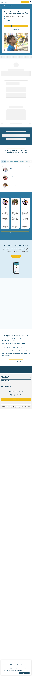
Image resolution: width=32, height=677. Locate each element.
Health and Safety (24, 161)
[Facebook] (11, 395)
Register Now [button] (16, 29)
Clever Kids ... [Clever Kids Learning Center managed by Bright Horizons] (11, 5)
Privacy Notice (25, 406)
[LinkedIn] (14, 395)
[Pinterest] (21, 395)
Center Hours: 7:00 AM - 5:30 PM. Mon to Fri (15, 16)
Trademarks (21, 407)
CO (1, 5)
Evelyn (5, 207)
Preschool (11, 184)
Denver (5, 5)
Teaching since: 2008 (15, 227)
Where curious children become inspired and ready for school (18, 186)
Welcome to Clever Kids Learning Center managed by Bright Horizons (16, 12)
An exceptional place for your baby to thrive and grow (18, 170)
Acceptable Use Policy (15, 407)
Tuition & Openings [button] (16, 26)
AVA (15, 207)
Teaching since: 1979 (25, 227)
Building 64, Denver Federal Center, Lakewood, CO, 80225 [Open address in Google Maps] (16, 20)
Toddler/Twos (12, 176)
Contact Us (25, 1)
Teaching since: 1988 (5, 227)
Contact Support (16, 403)
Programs (4, 161)
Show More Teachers (15, 232)
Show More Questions (16, 361)
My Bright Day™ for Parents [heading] (16, 245)
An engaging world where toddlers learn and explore (17, 178)
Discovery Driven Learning (13, 161)
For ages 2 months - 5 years (16, 155)
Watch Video (16, 256)
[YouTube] (17, 395)
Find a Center (16, 399)
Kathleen (25, 207)
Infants (10, 168)
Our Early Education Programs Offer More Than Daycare (16, 151)
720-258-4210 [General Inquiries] (9, 23)
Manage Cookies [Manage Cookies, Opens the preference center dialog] (24, 673)
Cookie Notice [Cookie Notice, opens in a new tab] (19, 670)
